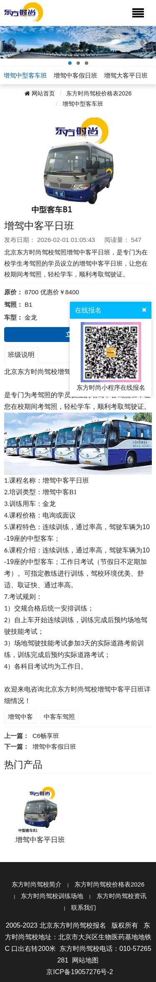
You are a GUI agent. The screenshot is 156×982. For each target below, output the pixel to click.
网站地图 (85, 960)
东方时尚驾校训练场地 (52, 895)
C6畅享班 (45, 735)
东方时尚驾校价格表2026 (98, 93)
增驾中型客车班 (82, 103)
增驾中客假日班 (54, 746)
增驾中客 (20, 716)
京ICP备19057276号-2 (79, 971)
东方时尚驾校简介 (37, 884)
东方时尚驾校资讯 (121, 895)
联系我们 (83, 907)
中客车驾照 (59, 716)
